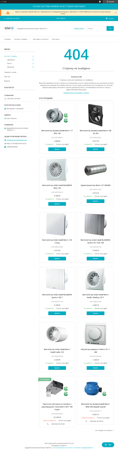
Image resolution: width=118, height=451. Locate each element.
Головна (7, 39)
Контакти (55, 39)
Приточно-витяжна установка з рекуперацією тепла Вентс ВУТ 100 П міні (57, 407)
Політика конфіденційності (83, 448)
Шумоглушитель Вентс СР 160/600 (95, 185)
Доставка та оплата (40, 39)
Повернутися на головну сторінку (76, 93)
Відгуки (7, 81)
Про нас (7, 76)
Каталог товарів (20, 39)
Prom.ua (71, 443)
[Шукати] (110, 28)
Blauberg (10, 67)
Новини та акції (10, 72)
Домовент (11, 60)
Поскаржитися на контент (63, 448)
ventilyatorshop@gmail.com (17, 140)
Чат (108, 445)
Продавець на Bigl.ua (59, 445)
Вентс (9, 63)
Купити (57, 149)
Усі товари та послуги (103, 430)
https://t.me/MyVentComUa (16, 143)
